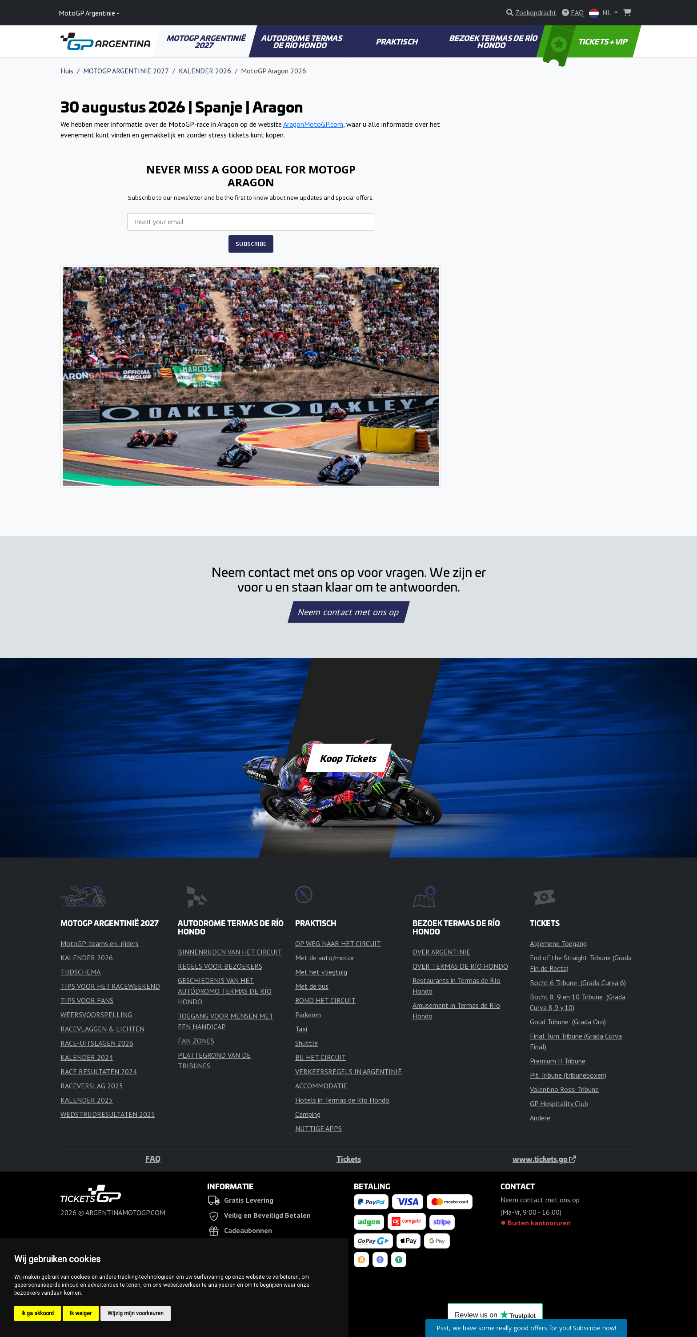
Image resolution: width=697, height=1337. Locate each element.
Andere (540, 1117)
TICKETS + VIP (585, 41)
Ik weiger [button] (81, 1313)
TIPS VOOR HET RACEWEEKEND (110, 986)
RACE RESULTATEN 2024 (98, 1071)
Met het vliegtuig (321, 971)
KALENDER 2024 (86, 1057)
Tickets (348, 1158)
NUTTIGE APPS (318, 1128)
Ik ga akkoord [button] (37, 1313)
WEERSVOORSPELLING (96, 1014)
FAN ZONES (196, 1040)
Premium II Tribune (557, 1060)
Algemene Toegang (558, 943)
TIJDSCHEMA (80, 971)
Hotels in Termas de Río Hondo (342, 1099)
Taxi (301, 1028)
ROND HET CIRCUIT (325, 1000)
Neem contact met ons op (348, 612)
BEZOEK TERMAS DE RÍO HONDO (493, 41)
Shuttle (306, 1043)
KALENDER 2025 (86, 1099)
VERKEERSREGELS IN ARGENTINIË (348, 1071)
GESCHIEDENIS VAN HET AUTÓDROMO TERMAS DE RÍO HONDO (225, 991)
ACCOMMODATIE (321, 1085)
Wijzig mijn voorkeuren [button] (136, 1313)
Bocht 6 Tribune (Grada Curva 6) (578, 982)
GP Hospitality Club (559, 1103)
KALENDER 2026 (205, 70)
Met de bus (311, 986)
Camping (307, 1114)
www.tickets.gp (544, 1158)
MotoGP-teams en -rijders (99, 943)
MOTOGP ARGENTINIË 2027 (206, 41)
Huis (66, 70)
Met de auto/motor (324, 957)
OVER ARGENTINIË (441, 951)
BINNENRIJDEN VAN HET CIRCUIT (230, 951)
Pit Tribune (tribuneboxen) (568, 1075)
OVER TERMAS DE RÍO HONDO (460, 966)
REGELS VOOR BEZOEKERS (220, 966)
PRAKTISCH (397, 41)
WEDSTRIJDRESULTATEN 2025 (107, 1114)
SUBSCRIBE (251, 244)
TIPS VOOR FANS (86, 1000)
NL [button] (601, 13)
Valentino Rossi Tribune (564, 1089)
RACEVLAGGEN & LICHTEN (102, 1028)
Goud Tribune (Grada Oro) (568, 1021)
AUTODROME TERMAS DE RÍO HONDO (302, 41)
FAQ (152, 1158)
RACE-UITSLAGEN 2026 (96, 1043)
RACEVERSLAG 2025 (91, 1085)
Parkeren (308, 1014)
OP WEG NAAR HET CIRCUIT (338, 943)
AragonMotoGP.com (313, 124)
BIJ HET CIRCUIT (320, 1057)
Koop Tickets (348, 758)
